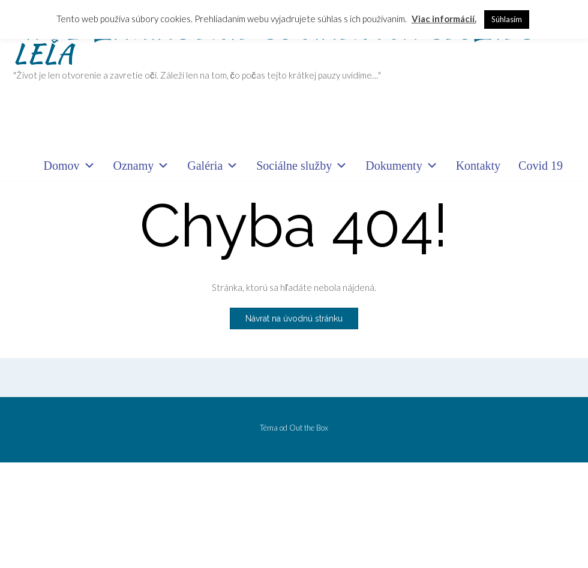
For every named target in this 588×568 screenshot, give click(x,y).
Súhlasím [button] (506, 19)
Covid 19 (540, 165)
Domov (69, 165)
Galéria (212, 165)
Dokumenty (401, 165)
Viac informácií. (444, 18)
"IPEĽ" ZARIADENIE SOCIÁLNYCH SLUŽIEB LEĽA (274, 41)
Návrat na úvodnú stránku (294, 318)
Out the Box (308, 427)
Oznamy (141, 165)
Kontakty (478, 165)
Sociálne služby (301, 165)
